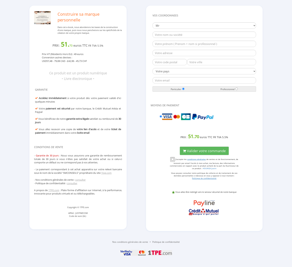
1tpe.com (106, 173)
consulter (80, 179)
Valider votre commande (204, 151)
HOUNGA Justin (209, 168)
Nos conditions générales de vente (130, 242)
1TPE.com (53, 190)
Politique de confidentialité (166, 242)
